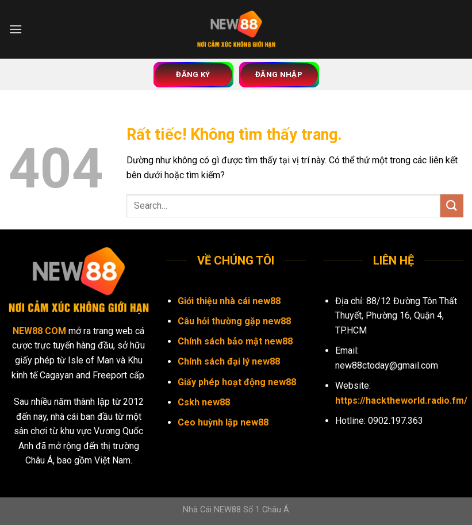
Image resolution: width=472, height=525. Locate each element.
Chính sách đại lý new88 (229, 361)
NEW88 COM (39, 330)
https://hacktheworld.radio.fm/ (401, 400)
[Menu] (15, 29)
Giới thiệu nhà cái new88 (229, 301)
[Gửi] (451, 205)
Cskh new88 (204, 402)
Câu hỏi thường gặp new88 (234, 321)
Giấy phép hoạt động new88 (237, 382)
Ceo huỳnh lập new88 (223, 422)
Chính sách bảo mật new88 (235, 341)
